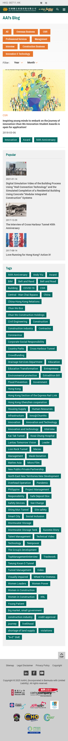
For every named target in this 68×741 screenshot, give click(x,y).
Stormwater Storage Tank (22, 529)
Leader (46, 442)
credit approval (46, 617)
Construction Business (34, 46)
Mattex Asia (15, 462)
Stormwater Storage (19, 523)
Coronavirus (15, 335)
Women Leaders (17, 583)
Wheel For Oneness (44, 576)
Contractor (45, 328)
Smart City (14, 516)
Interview (10, 46)
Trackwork (49, 556)
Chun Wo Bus (15, 308)
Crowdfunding (16, 355)
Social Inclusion (35, 516)
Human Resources (42, 409)
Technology (14, 543)
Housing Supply (17, 409)
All (7, 31)
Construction (40, 321)
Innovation (11, 139)
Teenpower (33, 543)
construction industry (20, 617)
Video (40, 570)
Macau (37, 449)
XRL (42, 596)
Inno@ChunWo (38, 415)
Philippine (14, 489)
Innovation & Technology (18, 54)
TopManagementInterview (23, 556)
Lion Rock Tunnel (18, 449)
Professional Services (16, 39)
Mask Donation (37, 456)
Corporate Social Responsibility (26, 341)
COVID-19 (28, 288)
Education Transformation (23, 368)
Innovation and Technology (41, 422)
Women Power (40, 583)
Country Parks (16, 348)
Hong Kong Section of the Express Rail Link (32, 395)
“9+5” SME (14, 637)
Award (26, 139)
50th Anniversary (45, 139)
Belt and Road (48, 281)
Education (54, 362)
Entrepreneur (51, 368)
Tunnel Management (19, 570)
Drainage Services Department (25, 362)
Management (41, 39)
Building (13, 288)
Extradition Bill (51, 375)
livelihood (28, 623)
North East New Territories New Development (33, 476)
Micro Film (33, 462)
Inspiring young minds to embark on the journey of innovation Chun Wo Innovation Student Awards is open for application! (31, 124)
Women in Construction (21, 590)
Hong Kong (14, 388)
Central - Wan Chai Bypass (23, 294)
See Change (37, 503)
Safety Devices (16, 503)
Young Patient (16, 603)
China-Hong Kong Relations (24, 301)
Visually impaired (18, 576)
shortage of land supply (21, 630)
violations (46, 630)
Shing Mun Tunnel (18, 509)
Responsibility (16, 496)
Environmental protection (22, 375)
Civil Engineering (17, 321)
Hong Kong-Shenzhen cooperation (27, 402)
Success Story (51, 529)
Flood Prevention (17, 382)
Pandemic (42, 482)
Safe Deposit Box (40, 496)
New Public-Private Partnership (26, 469)
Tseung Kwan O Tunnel (21, 563)
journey (12, 623)
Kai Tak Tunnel (16, 435)
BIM (10, 281)
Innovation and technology (23, 429)
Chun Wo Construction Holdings (26, 315)
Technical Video (45, 536)
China (47, 294)
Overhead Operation (19, 482)
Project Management (37, 489)
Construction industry (20, 328)
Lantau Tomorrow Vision (22, 442)
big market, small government (25, 610)
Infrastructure (16, 415)
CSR (45, 31)
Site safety (40, 509)
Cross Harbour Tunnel (42, 348)
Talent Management (19, 536)
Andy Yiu (38, 274)
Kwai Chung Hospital (42, 435)
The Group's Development (22, 549)
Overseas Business (26, 31)
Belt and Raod (26, 281)
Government (40, 382)
